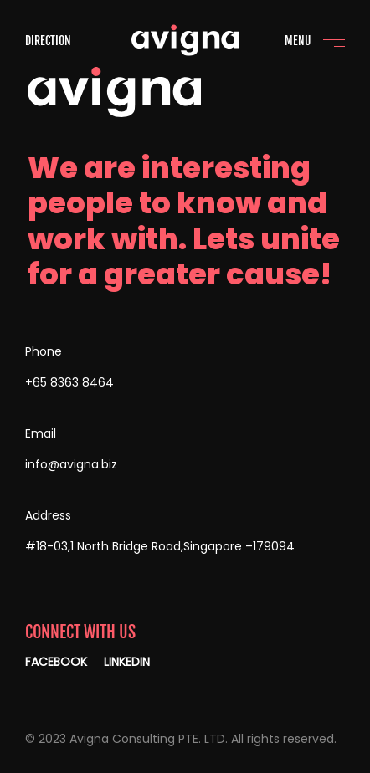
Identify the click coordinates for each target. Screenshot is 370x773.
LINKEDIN (127, 661)
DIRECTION (48, 40)
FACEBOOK (56, 661)
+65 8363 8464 (69, 382)
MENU (298, 40)
